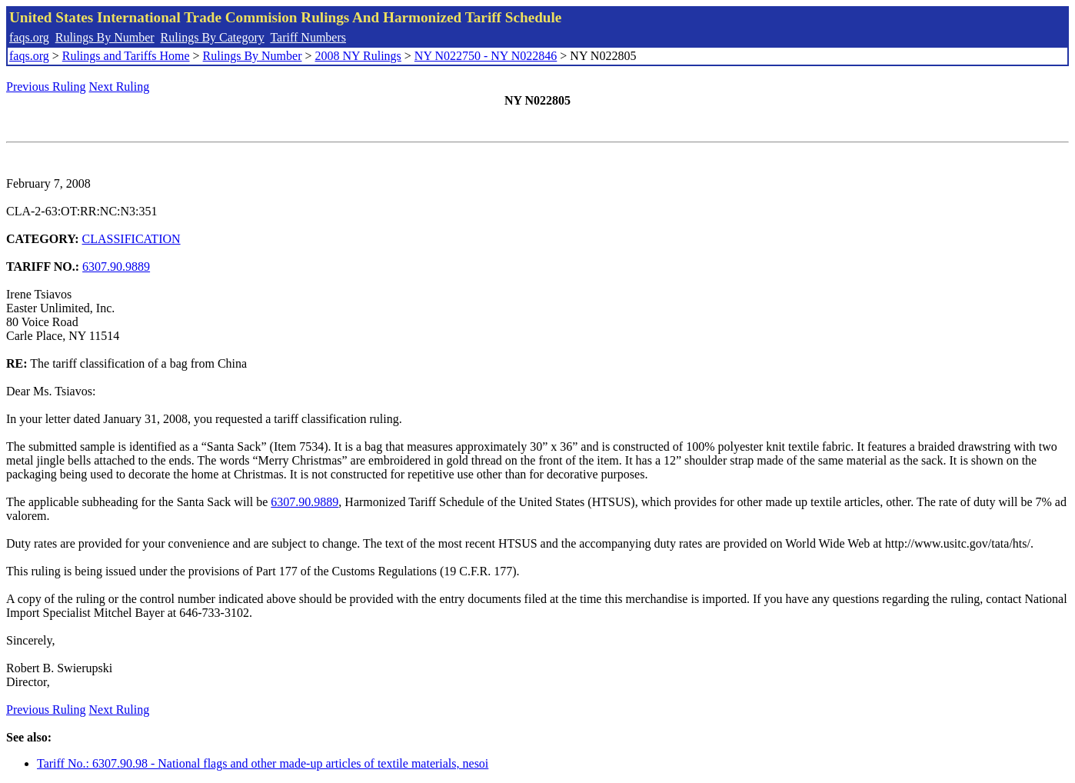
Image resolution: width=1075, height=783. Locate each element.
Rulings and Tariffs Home (126, 55)
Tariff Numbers (308, 37)
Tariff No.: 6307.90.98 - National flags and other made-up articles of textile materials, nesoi (262, 763)
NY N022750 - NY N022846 (485, 55)
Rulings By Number (105, 37)
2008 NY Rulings (358, 55)
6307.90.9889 (116, 266)
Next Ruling (119, 86)
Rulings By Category (213, 37)
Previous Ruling (46, 86)
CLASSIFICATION (131, 238)
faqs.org (29, 37)
